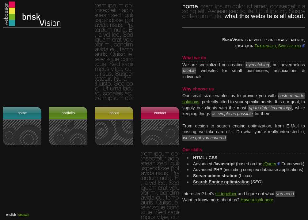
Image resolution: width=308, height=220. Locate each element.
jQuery (270, 163)
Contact (160, 113)
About (114, 113)
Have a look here (257, 199)
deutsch (23, 214)
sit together (226, 193)
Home (22, 113)
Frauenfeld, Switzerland (278, 45)
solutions (190, 101)
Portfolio (68, 113)
